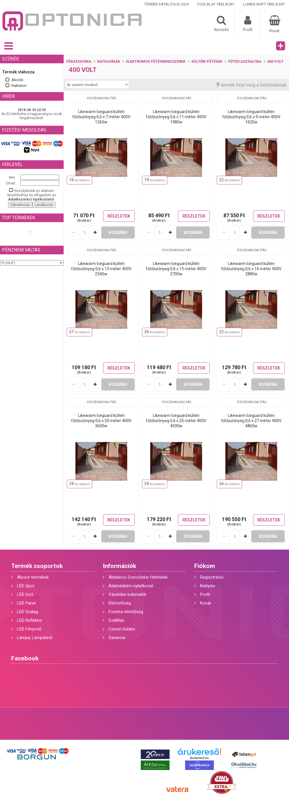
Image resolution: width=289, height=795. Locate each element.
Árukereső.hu (199, 758)
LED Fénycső (29, 629)
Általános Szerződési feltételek (138, 577)
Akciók (17, 80)
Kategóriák (108, 61)
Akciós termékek (33, 577)
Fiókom (204, 566)
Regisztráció (212, 577)
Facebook (25, 658)
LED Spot (25, 585)
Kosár (205, 603)
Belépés (207, 585)
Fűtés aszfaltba (244, 61)
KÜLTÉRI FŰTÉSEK (206, 61)
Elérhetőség (120, 603)
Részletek (118, 216)
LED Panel (26, 603)
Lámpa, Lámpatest (34, 637)
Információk (119, 566)
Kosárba (118, 232)
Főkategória (78, 61)
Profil (205, 594)
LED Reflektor (29, 620)
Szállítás (116, 620)
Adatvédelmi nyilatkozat (131, 585)
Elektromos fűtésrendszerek (155, 61)
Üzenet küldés (122, 629)
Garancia (117, 637)
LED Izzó (25, 594)
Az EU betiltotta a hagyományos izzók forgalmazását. (31, 116)
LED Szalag (27, 611)
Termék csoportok (37, 566)
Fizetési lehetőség (126, 611)
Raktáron (19, 85)
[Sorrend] (97, 84)
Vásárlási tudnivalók (127, 594)
